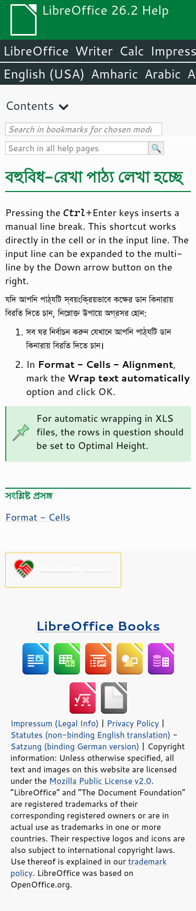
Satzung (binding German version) (75, 746)
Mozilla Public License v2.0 (100, 780)
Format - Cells (38, 517)
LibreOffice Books (98, 625)
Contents (29, 105)
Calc (131, 51)
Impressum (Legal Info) (54, 723)
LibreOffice (35, 51)
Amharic (114, 74)
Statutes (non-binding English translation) (90, 734)
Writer (93, 51)
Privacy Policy (133, 723)
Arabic (162, 74)
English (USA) (44, 74)
